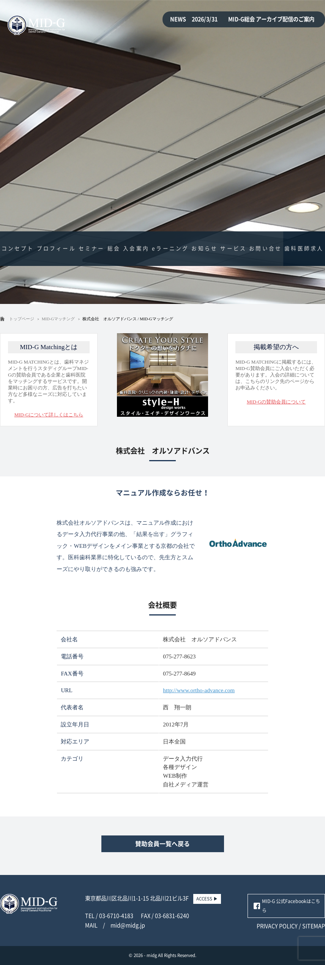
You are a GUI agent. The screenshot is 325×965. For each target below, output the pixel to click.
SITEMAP (313, 926)
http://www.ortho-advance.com (199, 690)
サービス (233, 248)
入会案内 (136, 248)
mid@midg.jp (127, 925)
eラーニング (170, 248)
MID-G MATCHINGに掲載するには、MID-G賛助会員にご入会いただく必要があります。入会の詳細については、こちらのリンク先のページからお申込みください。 (276, 373)
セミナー (92, 248)
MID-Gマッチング (58, 318)
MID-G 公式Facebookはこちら (291, 906)
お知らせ (204, 248)
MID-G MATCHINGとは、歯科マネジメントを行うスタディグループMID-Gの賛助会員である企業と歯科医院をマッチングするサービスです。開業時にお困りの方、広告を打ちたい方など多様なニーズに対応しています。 (49, 379)
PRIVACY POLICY (277, 926)
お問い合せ (265, 248)
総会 (113, 248)
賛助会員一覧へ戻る (162, 844)
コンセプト (18, 248)
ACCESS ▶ (207, 899)
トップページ (21, 318)
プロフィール (56, 248)
